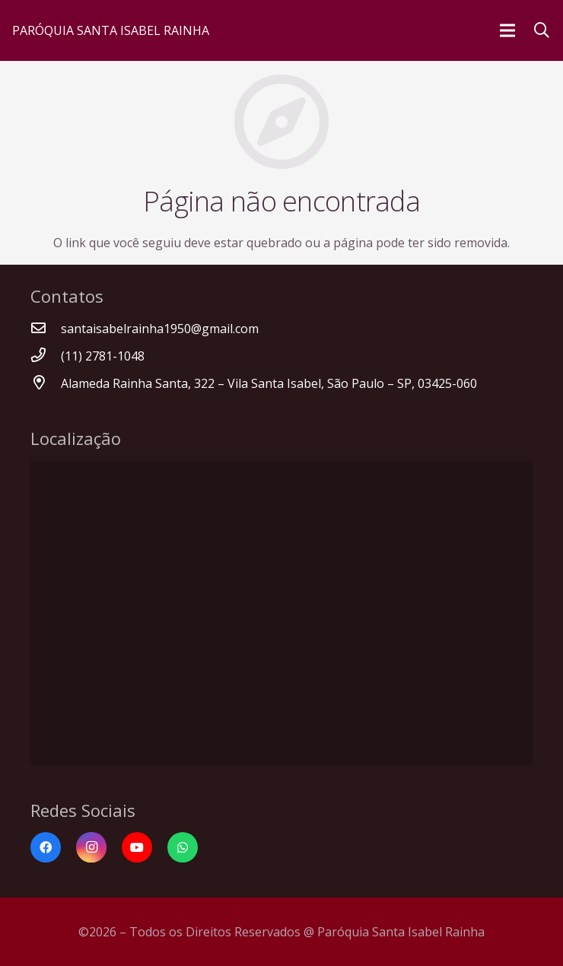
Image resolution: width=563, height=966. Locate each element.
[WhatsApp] (182, 847)
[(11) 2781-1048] (45, 356)
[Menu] (507, 30)
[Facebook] (45, 847)
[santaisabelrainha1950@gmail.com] (45, 328)
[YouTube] (137, 847)
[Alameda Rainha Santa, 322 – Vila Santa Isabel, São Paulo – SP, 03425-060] (45, 383)
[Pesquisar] (541, 31)
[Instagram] (91, 847)
